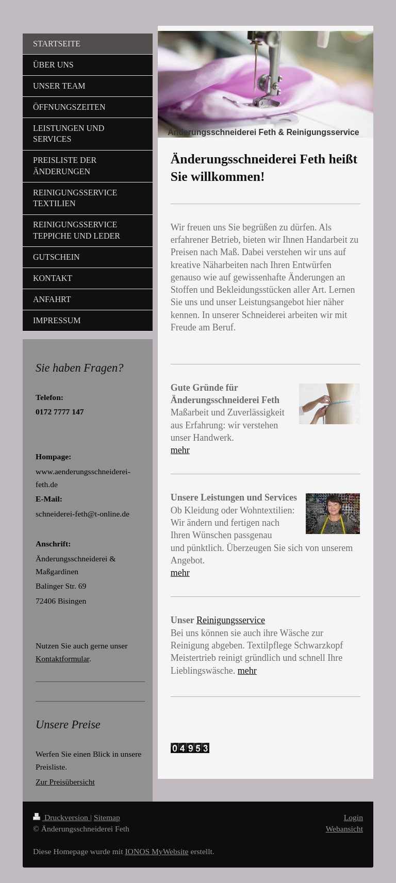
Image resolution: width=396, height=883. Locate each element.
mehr (180, 450)
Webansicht (344, 828)
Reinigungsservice (230, 620)
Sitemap (107, 817)
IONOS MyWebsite (156, 851)
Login (353, 817)
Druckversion (61, 817)
